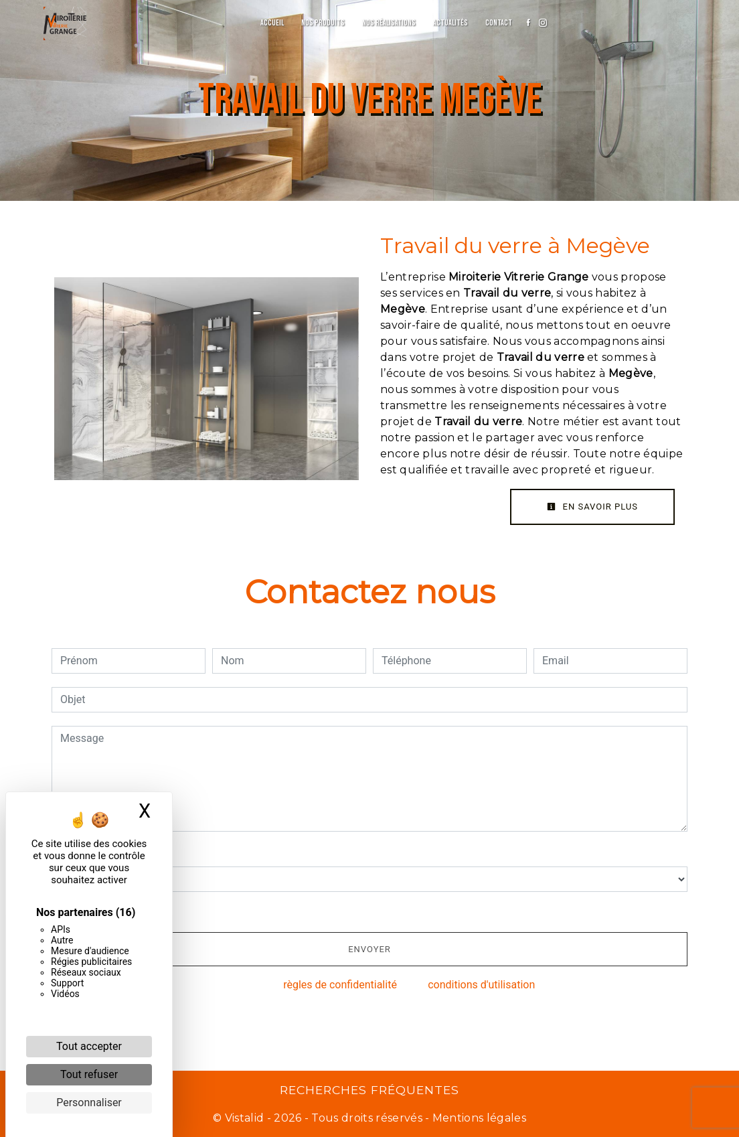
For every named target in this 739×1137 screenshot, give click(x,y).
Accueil (272, 23)
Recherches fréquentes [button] (369, 1090)
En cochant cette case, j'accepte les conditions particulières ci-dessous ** (239, 910)
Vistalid (244, 1118)
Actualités (450, 23)
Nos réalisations (389, 23)
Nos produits (323, 23)
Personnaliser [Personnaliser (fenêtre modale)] (89, 1102)
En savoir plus (592, 507)
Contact (498, 23)
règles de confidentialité (340, 984)
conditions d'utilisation (481, 984)
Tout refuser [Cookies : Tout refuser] (89, 1074)
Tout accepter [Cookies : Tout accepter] (89, 1046)
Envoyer (369, 949)
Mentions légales (478, 1118)
